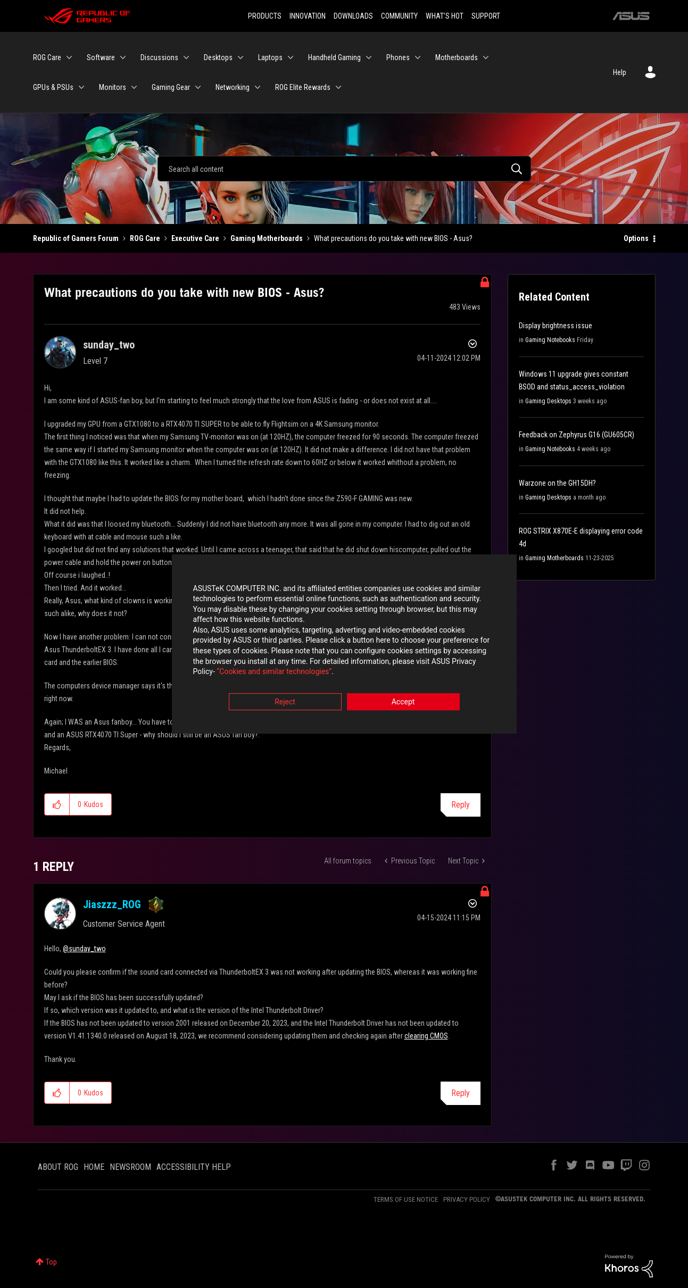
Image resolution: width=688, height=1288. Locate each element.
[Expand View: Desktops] (240, 57)
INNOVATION (307, 16)
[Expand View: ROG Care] (69, 57)
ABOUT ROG (58, 1167)
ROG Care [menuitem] (47, 57)
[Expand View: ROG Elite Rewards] (338, 87)
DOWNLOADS (353, 16)
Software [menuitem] (101, 57)
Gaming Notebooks (550, 340)
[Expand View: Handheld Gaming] (368, 57)
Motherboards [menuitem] (456, 57)
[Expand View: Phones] (417, 57)
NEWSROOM (130, 1167)
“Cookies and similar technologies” (274, 673)
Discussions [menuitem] (159, 57)
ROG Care (145, 238)
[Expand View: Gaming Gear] (198, 87)
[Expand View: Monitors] (134, 87)
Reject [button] (285, 703)
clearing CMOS (426, 1036)
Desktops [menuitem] (218, 57)
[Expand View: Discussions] (186, 57)
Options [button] (636, 238)
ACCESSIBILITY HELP (193, 1167)
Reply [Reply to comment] (460, 1093)
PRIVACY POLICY (466, 1199)
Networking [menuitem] (232, 87)
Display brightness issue (555, 325)
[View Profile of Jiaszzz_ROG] (112, 904)
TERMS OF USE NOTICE (406, 1199)
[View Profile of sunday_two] (109, 344)
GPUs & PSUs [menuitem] (53, 87)
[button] (57, 804)
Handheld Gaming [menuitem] (334, 57)
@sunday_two (84, 948)
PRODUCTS (264, 16)
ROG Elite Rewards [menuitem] (302, 87)
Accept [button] (403, 703)
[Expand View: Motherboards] (485, 57)
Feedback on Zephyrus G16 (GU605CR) (576, 434)
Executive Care (195, 238)
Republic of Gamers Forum (76, 238)
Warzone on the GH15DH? (557, 483)
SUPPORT (485, 16)
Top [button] (51, 1262)
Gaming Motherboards (266, 238)
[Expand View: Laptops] (290, 57)
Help (619, 72)
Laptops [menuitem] (270, 57)
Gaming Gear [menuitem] (171, 87)
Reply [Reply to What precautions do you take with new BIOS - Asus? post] (460, 805)
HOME (94, 1167)
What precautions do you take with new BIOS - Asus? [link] (393, 238)
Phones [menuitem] (398, 57)
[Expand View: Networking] (257, 87)
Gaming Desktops (548, 401)
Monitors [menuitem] (112, 87)
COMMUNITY (399, 16)
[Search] (344, 168)
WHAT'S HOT (444, 16)
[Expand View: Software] (123, 57)
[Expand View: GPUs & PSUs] (81, 87)
